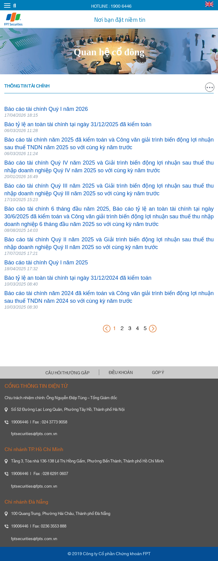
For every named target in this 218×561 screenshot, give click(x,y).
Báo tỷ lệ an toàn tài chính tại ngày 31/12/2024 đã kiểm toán (77, 278)
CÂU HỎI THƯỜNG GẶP (67, 373)
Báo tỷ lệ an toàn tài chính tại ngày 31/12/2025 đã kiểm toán (77, 124)
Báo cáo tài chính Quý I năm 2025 (46, 262)
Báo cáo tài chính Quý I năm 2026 (46, 109)
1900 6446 (121, 6)
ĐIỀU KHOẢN (121, 372)
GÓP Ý (158, 372)
